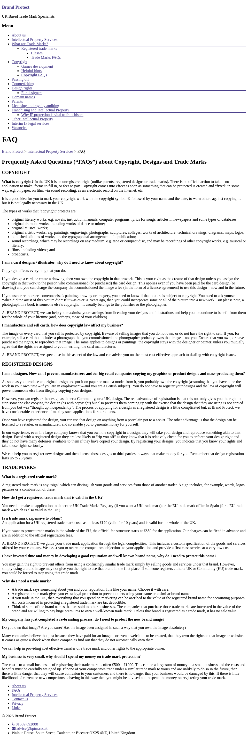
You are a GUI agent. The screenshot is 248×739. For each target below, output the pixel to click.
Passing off (20, 79)
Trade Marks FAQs (46, 57)
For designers (31, 93)
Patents (17, 101)
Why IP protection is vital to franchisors (52, 115)
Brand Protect (15, 7)
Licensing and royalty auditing (35, 106)
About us (19, 35)
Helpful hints (31, 71)
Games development (37, 66)
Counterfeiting (23, 84)
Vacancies (19, 128)
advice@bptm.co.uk (29, 728)
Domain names (23, 97)
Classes (37, 53)
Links (16, 708)
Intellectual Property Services (34, 39)
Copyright (19, 62)
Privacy (17, 703)
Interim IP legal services (30, 123)
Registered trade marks (39, 48)
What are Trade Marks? (30, 44)
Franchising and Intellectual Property (40, 110)
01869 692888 (25, 724)
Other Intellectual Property (32, 119)
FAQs (16, 690)
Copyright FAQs (34, 75)
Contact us (20, 699)
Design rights (22, 88)
